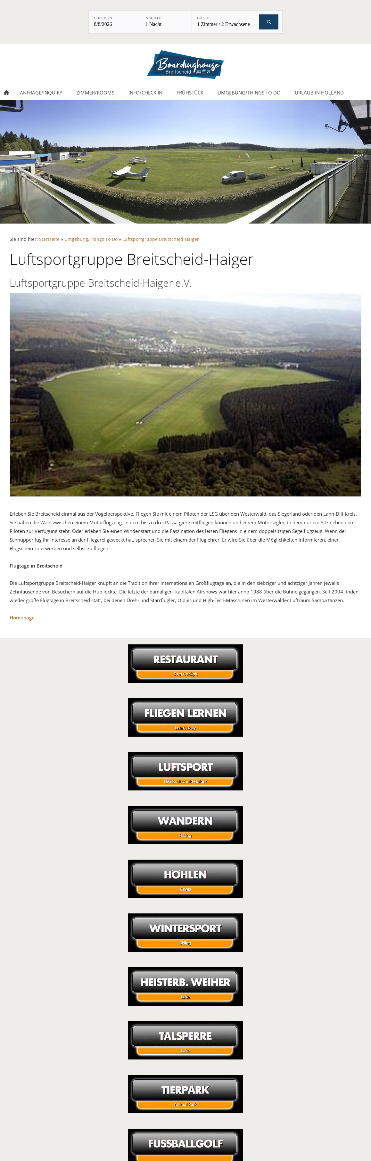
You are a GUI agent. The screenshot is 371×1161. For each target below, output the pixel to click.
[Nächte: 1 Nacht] (166, 22)
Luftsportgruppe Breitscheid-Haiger (160, 239)
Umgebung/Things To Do (91, 239)
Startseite (49, 239)
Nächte (153, 18)
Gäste (203, 18)
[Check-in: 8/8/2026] (114, 22)
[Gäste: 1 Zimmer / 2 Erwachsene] (223, 22)
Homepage (22, 617)
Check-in (103, 18)
